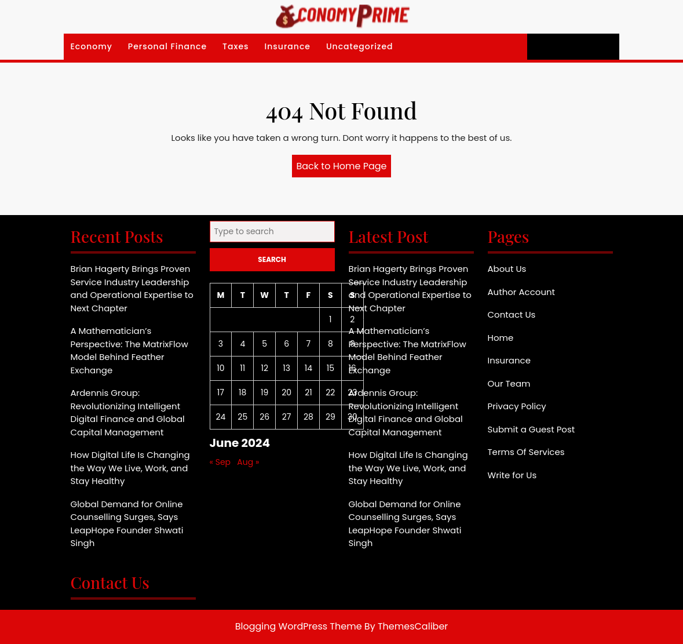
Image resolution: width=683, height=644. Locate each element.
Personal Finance (167, 46)
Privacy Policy (517, 406)
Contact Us (512, 314)
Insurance (288, 46)
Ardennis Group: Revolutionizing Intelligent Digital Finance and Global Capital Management (128, 412)
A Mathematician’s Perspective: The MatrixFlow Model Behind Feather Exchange (129, 350)
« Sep (220, 462)
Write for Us (512, 475)
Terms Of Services (526, 452)
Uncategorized (359, 46)
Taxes (235, 46)
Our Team (509, 383)
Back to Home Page (344, 168)
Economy (91, 46)
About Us (507, 269)
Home (501, 338)
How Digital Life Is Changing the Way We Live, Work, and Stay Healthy (130, 468)
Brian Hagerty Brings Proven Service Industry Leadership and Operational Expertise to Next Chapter (132, 288)
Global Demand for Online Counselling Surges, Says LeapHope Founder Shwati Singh (127, 524)
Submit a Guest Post (531, 429)
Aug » (248, 462)
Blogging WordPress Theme (298, 626)
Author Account (522, 292)
